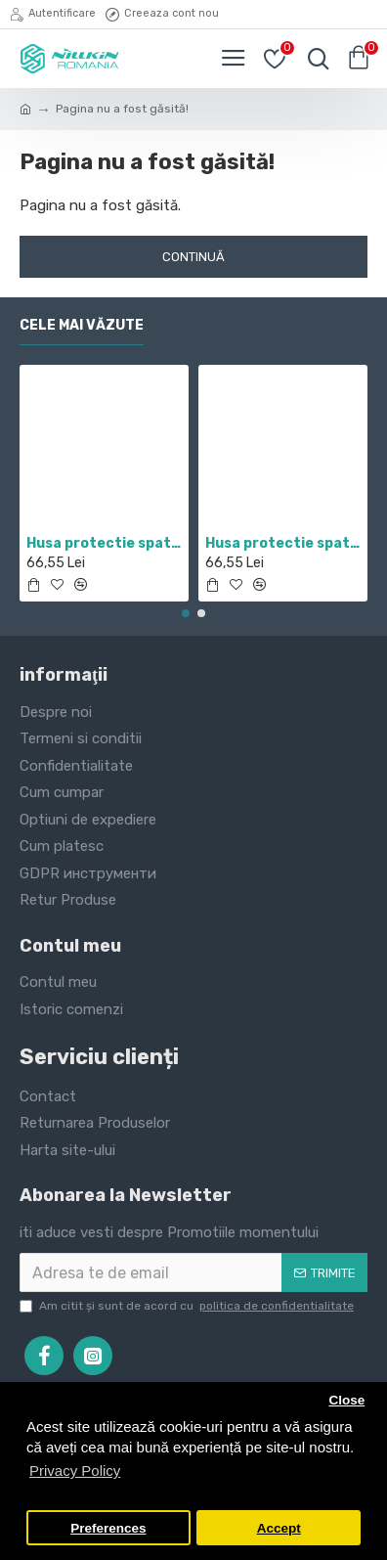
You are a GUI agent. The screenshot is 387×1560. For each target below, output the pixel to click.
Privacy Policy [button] (74, 1470)
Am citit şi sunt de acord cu (188, 1306)
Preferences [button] (108, 1528)
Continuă (193, 256)
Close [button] (346, 1400)
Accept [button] (279, 1528)
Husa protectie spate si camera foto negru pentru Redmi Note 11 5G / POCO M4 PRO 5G (104, 543)
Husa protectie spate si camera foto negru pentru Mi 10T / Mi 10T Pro (283, 543)
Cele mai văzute (82, 325)
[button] (186, 613)
